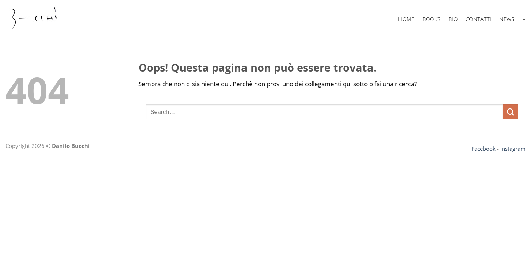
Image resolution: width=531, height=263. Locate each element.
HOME (406, 19)
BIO (453, 19)
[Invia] (510, 111)
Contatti (478, 19)
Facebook (483, 148)
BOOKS (432, 19)
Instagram (513, 148)
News (506, 19)
